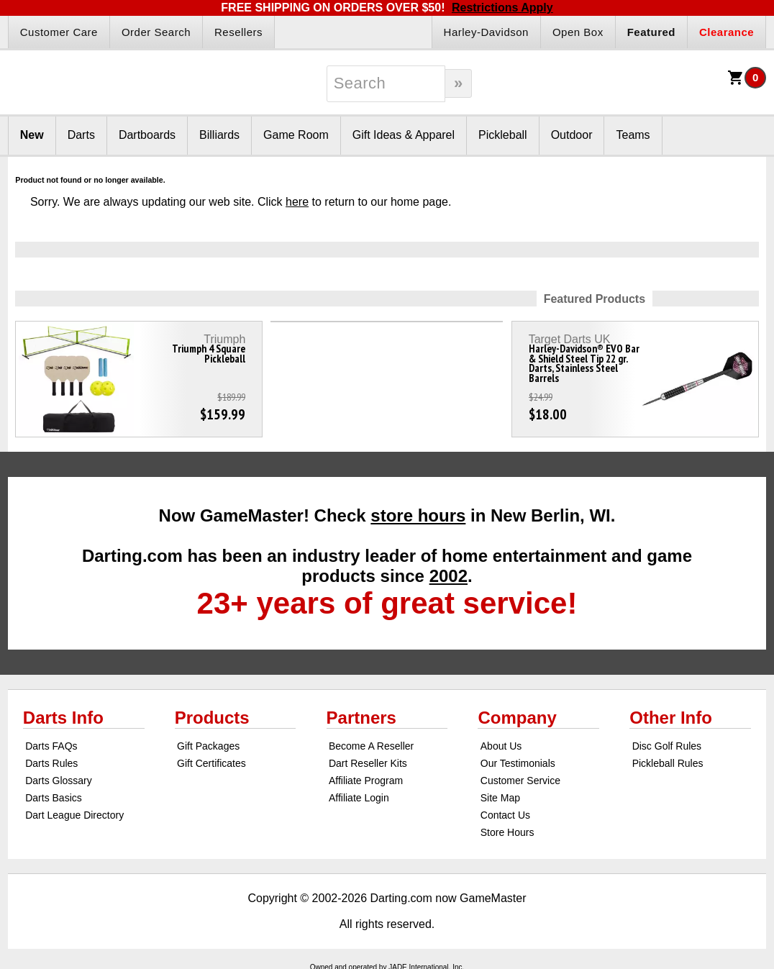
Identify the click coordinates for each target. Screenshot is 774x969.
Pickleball (502, 135)
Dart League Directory (74, 815)
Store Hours (507, 832)
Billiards (219, 135)
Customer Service (520, 780)
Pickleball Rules (668, 763)
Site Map (500, 798)
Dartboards (147, 135)
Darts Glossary (58, 780)
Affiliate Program (366, 780)
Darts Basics (53, 798)
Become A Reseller (371, 746)
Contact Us (505, 815)
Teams (633, 135)
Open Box (578, 32)
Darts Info (63, 717)
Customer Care (59, 32)
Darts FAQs (51, 746)
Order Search (156, 32)
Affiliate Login (359, 798)
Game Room (296, 135)
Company (517, 717)
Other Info (670, 717)
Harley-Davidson (486, 32)
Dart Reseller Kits (368, 763)
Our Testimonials (518, 763)
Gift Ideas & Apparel (403, 135)
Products (212, 717)
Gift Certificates (211, 763)
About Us (501, 746)
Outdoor (572, 135)
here (297, 202)
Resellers (238, 32)
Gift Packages (208, 746)
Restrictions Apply (502, 7)
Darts (81, 135)
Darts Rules (51, 763)
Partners (361, 717)
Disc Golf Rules (666, 746)
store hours (417, 515)
